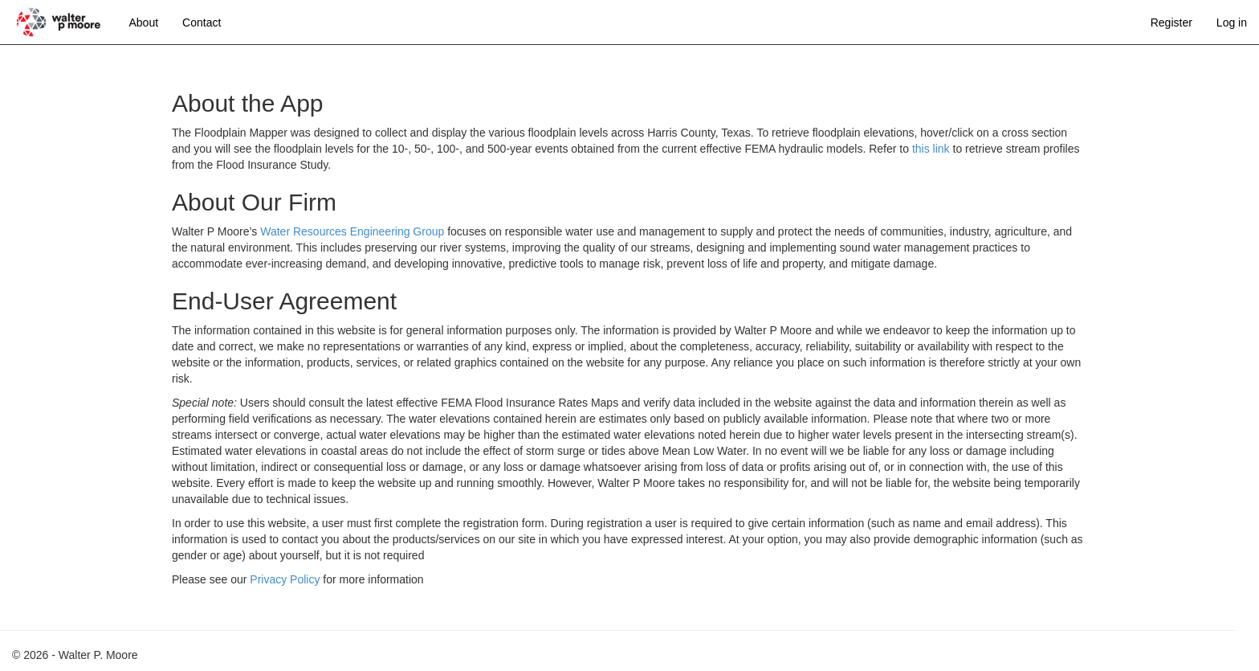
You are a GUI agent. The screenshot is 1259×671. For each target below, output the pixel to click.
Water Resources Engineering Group (352, 231)
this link (931, 148)
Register (1171, 22)
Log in (1231, 22)
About (144, 22)
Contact (201, 22)
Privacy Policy (285, 579)
